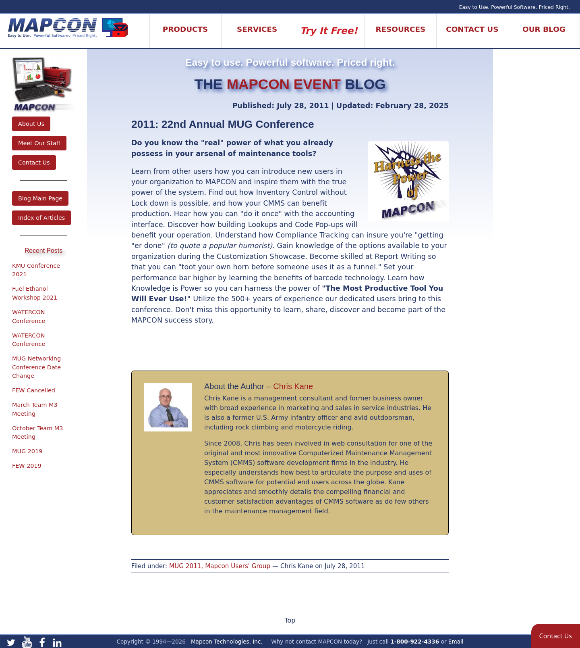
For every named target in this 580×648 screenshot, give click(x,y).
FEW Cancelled (33, 390)
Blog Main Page (40, 198)
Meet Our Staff (39, 143)
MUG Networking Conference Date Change (36, 367)
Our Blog (544, 29)
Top (290, 620)
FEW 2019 (26, 466)
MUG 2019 (27, 451)
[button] (555, 636)
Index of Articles (41, 218)
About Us (31, 124)
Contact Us (34, 162)
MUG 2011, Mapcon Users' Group (219, 566)
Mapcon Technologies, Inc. (227, 641)
